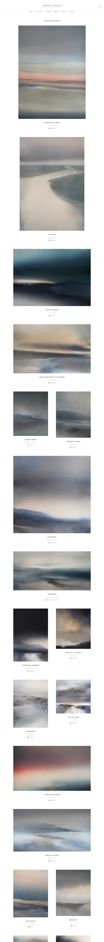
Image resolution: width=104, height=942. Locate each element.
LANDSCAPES (39, 11)
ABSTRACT (49, 11)
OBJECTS (56, 11)
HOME (31, 11)
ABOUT (64, 11)
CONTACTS (72, 11)
